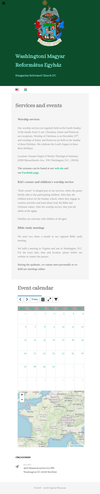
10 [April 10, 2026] (63, 326)
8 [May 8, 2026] (63, 380)
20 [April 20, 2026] (25, 353)
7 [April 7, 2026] (35, 326)
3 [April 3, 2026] (63, 313)
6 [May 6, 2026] (45, 380)
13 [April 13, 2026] (25, 340)
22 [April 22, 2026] (44, 353)
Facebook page (30, 172)
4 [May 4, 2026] (25, 380)
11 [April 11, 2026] (73, 326)
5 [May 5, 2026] (35, 380)
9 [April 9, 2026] (54, 326)
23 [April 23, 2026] (53, 353)
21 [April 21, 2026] (35, 353)
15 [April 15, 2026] (44, 340)
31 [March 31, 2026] (35, 313)
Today (35, 299)
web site (59, 168)
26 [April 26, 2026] (82, 353)
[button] (22, 395)
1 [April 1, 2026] (45, 313)
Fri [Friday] (60, 308)
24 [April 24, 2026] (63, 353)
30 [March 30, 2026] (25, 313)
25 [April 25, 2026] (73, 353)
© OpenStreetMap (76, 446)
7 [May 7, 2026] (54, 380)
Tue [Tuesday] (32, 308)
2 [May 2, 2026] (73, 366)
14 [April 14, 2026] (35, 340)
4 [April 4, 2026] (73, 313)
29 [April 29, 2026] (44, 366)
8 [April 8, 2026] (45, 326)
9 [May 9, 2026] (73, 380)
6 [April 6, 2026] (25, 326)
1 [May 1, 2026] (63, 366)
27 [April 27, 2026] (25, 366)
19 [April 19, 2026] (82, 340)
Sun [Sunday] (79, 308)
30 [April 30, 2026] (53, 366)
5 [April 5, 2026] (83, 313)
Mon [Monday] (22, 308)
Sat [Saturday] (70, 308)
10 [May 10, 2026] (82, 380)
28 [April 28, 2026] (34, 366)
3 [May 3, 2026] (83, 366)
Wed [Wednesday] (41, 308)
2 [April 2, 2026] (54, 313)
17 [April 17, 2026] (63, 340)
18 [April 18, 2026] (73, 340)
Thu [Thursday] (51, 308)
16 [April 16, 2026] (54, 340)
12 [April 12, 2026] (82, 326)
